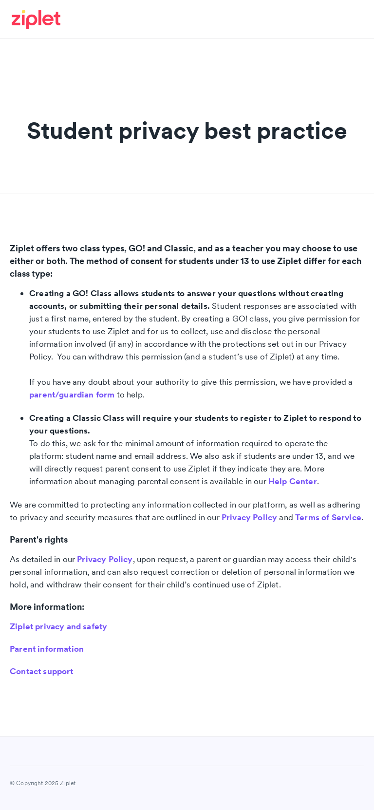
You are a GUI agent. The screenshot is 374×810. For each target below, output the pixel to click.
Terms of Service (328, 517)
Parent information (47, 648)
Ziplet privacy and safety (58, 626)
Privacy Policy (249, 517)
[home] (40, 19)
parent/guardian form (71, 394)
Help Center (292, 481)
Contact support (42, 671)
